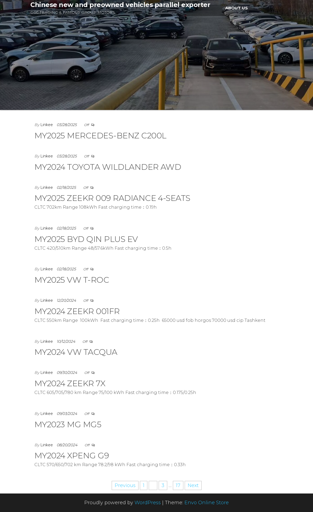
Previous (125, 485)
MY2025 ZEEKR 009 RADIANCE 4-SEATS (112, 198)
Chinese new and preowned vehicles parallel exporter (120, 5)
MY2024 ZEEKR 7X (69, 383)
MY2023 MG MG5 (67, 424)
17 (178, 485)
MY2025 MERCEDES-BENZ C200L (100, 136)
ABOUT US (236, 7)
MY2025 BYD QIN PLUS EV (86, 239)
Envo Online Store (206, 503)
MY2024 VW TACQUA (75, 352)
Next (193, 485)
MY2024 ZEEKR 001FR (77, 311)
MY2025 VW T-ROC (71, 280)
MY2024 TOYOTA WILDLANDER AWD (107, 167)
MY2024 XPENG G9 (71, 456)
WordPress (147, 503)
